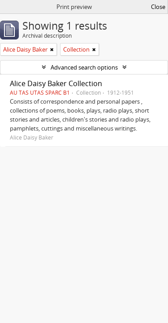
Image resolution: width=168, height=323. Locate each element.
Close (158, 7)
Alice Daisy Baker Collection (56, 83)
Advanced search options (84, 67)
